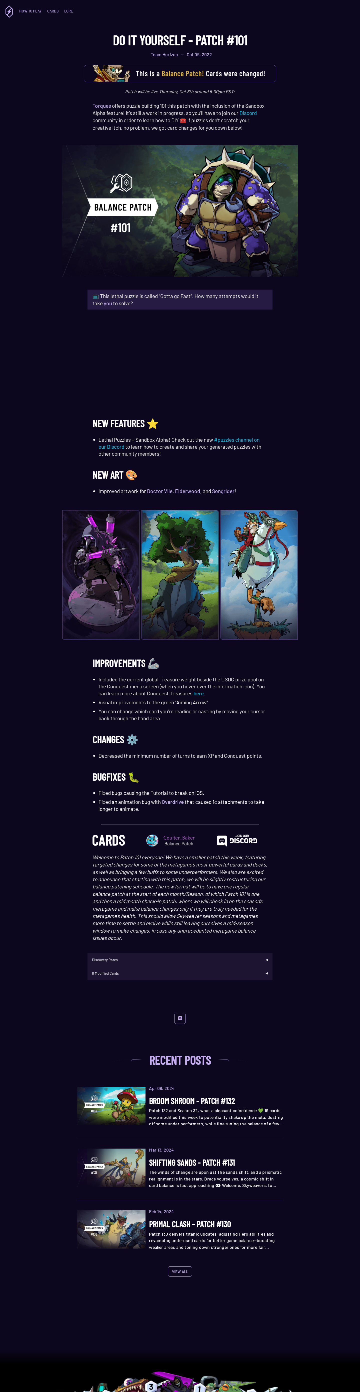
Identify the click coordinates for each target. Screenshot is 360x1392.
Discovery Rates (105, 960)
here (199, 693)
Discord (248, 113)
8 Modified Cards (105, 973)
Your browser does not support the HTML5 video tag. (180, 365)
